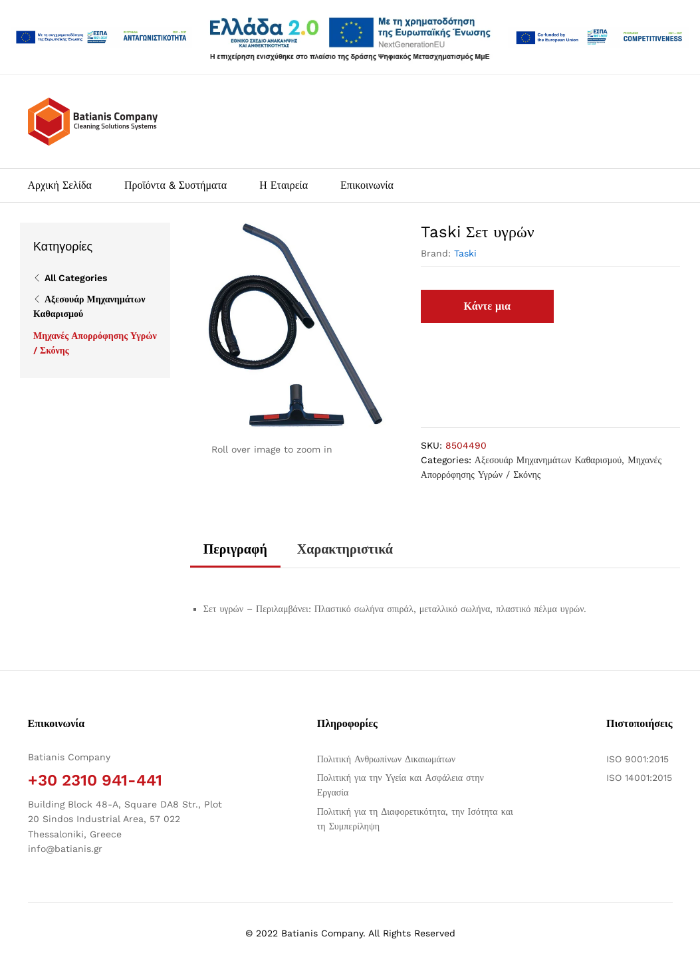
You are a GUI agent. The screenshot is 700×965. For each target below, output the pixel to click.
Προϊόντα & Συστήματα (175, 185)
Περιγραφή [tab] (235, 549)
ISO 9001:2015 (637, 759)
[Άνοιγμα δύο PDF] (101, 37)
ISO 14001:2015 (639, 777)
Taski (465, 253)
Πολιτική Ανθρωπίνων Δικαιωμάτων (386, 759)
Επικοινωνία (367, 185)
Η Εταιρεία (283, 185)
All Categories (76, 277)
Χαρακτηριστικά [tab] (345, 549)
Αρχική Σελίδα (60, 185)
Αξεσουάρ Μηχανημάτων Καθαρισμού (548, 460)
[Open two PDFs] (598, 37)
